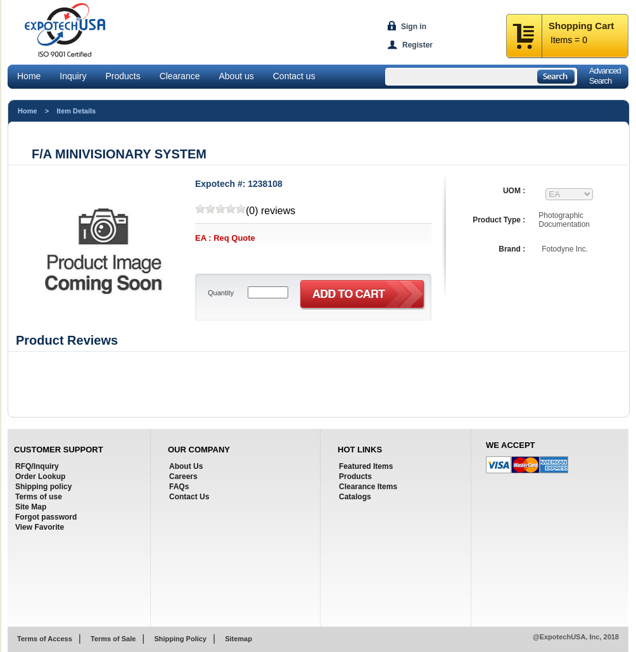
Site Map (30, 506)
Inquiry (73, 76)
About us (236, 76)
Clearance (180, 76)
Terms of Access (44, 638)
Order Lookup (40, 476)
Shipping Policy (180, 638)
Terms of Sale (113, 638)
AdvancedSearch (605, 76)
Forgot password (46, 517)
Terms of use (38, 496)
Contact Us (189, 496)
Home (29, 76)
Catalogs (355, 496)
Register (417, 45)
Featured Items (366, 466)
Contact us (294, 76)
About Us (186, 466)
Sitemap (238, 638)
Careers (183, 476)
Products (122, 76)
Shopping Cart (581, 25)
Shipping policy (43, 486)
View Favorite (39, 527)
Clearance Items (368, 486)
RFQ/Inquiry (37, 466)
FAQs (179, 486)
